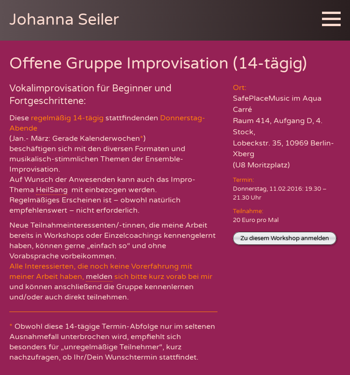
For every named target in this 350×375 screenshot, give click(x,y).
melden (99, 276)
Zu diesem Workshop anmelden (284, 238)
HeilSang (52, 189)
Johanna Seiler (64, 19)
